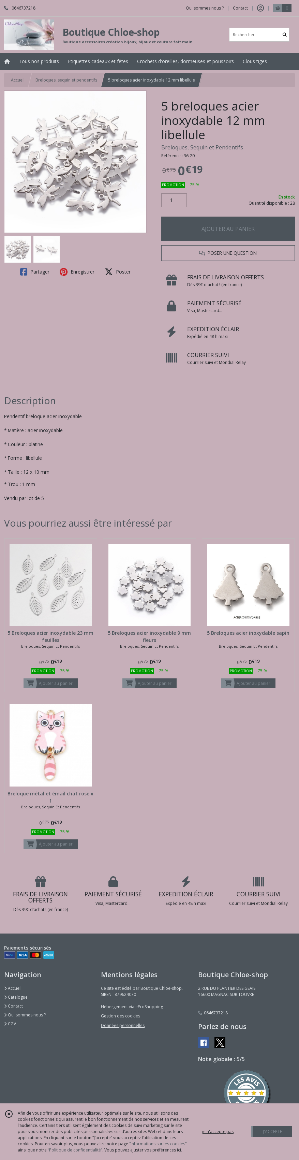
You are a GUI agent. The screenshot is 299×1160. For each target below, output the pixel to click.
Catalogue (16, 997)
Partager (34, 272)
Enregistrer (77, 272)
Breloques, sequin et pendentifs (66, 80)
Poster (118, 272)
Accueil (18, 80)
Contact (240, 8)
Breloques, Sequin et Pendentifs (202, 147)
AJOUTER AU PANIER (228, 229)
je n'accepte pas (218, 1131)
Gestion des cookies (120, 1016)
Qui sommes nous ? (25, 1015)
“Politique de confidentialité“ (75, 1150)
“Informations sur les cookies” (157, 1144)
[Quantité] (174, 200)
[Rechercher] (284, 34)
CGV (10, 1024)
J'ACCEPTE (272, 1131)
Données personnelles (123, 1025)
